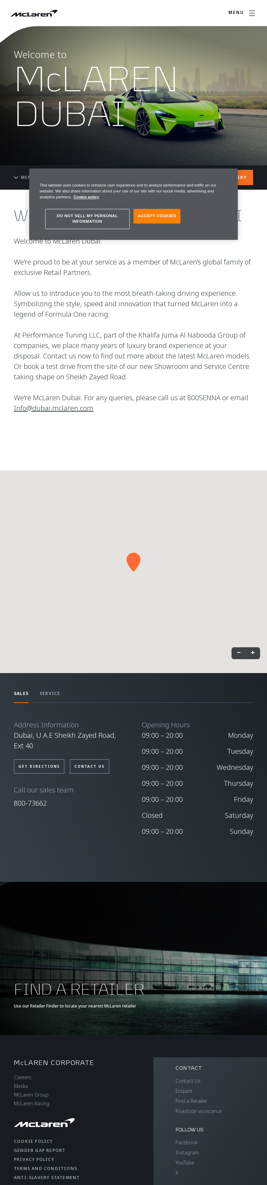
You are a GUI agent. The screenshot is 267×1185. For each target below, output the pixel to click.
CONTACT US (89, 766)
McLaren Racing (31, 1103)
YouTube (185, 1162)
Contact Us (188, 1080)
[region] (133, 204)
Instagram (187, 1152)
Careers (22, 1077)
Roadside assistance (199, 1111)
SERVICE (50, 693)
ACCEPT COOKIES (157, 216)
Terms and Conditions (45, 1168)
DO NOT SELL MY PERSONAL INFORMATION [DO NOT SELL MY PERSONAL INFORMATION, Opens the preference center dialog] (87, 218)
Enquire (184, 1091)
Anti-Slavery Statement (47, 1177)
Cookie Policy (33, 1141)
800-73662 (30, 803)
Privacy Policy (34, 1159)
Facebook (187, 1142)
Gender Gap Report (39, 1150)
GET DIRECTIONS (39, 766)
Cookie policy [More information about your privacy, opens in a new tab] (86, 197)
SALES (21, 693)
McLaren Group (31, 1094)
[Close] (228, 176)
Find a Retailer (191, 1101)
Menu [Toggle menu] (24, 177)
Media (21, 1086)
